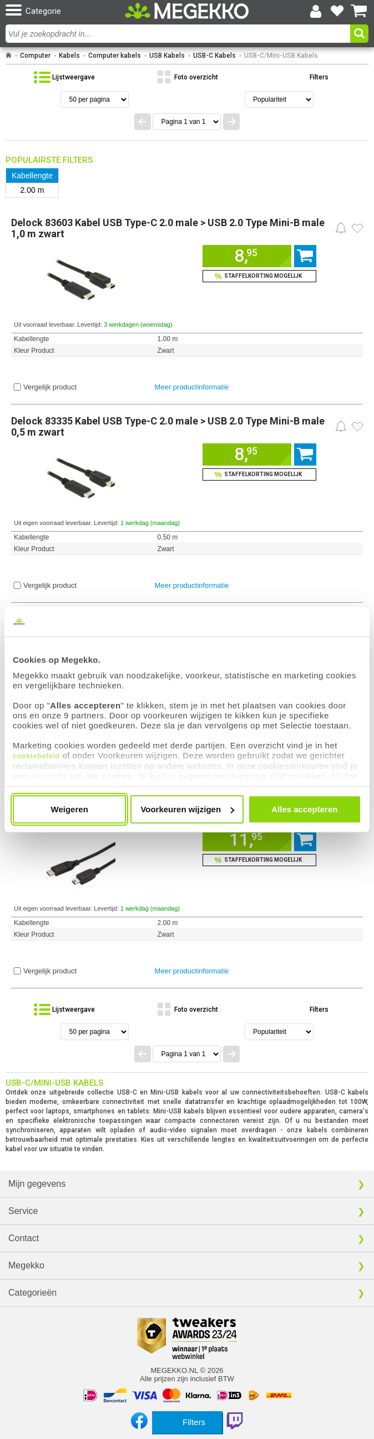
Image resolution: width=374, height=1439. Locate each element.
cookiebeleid (36, 756)
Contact (23, 1238)
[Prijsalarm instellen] (340, 227)
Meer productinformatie (192, 387)
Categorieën (32, 1292)
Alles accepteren (304, 809)
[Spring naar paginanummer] (187, 121)
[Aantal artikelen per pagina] (94, 99)
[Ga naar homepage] (9, 55)
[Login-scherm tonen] (315, 11)
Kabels (69, 55)
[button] (64, 11)
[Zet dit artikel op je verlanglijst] (357, 228)
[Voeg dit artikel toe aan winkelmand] (247, 256)
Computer (35, 55)
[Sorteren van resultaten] (279, 99)
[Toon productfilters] (187, 1422)
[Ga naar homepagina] (187, 11)
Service (23, 1211)
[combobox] (179, 33)
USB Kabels (167, 55)
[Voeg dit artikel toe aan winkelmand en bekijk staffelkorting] (259, 276)
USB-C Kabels (214, 55)
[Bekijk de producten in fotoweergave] (187, 77)
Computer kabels (114, 55)
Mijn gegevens (36, 1183)
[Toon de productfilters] (309, 77)
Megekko (26, 1265)
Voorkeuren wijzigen (187, 809)
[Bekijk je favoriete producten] (337, 11)
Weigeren (69, 809)
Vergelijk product (50, 387)
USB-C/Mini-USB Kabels (281, 55)
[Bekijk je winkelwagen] (359, 11)
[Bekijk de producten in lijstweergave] (64, 77)
